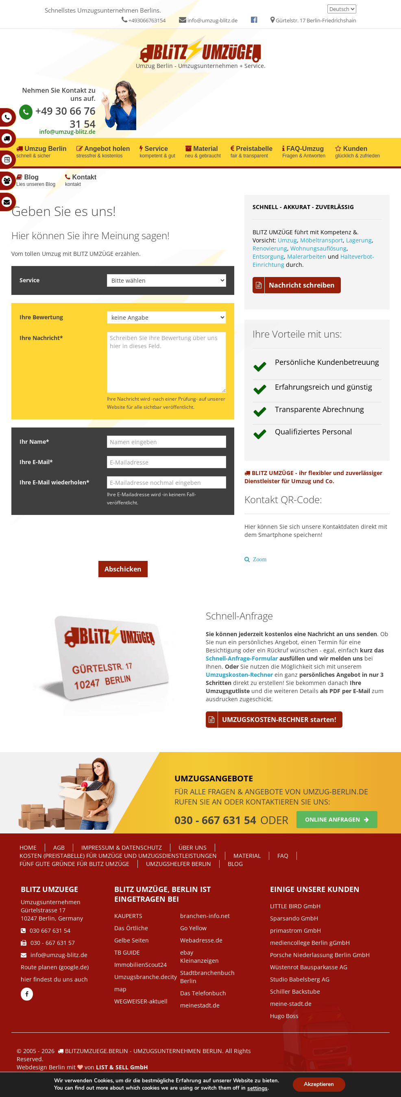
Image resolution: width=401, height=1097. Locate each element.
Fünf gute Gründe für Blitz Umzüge (74, 864)
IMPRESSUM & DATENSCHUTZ (121, 847)
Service (157, 152)
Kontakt (80, 181)
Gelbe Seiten (131, 940)
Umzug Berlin (41, 152)
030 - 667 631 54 (215, 820)
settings (256, 1088)
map (120, 989)
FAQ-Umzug (303, 152)
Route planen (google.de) (55, 967)
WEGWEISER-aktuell (141, 1001)
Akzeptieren (318, 1084)
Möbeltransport (321, 240)
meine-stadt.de (291, 1004)
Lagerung (359, 240)
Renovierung (270, 248)
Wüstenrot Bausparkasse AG (308, 967)
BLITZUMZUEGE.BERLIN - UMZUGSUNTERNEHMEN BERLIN (143, 1051)
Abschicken (123, 569)
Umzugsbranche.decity (145, 977)
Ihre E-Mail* (36, 462)
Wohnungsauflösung (318, 248)
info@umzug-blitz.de (208, 20)
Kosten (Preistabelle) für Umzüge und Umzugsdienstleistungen (118, 855)
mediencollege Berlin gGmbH (310, 943)
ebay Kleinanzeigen (199, 956)
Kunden (357, 152)
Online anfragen (337, 819)
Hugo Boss (284, 1016)
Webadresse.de (201, 940)
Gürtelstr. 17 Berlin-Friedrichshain (313, 20)
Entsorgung (268, 256)
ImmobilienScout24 (140, 964)
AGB (59, 847)
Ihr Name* (34, 441)
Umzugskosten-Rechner (239, 674)
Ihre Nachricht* (41, 338)
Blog (35, 181)
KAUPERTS (128, 916)
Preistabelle (251, 152)
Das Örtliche (131, 928)
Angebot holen (103, 152)
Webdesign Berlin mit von (82, 1067)
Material (203, 152)
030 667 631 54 (45, 930)
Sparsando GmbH (294, 918)
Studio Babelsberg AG (299, 979)
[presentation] (129, 539)
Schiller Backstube (295, 991)
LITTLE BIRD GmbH (295, 906)
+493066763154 (144, 20)
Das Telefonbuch (203, 993)
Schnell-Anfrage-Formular (242, 658)
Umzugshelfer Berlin (178, 864)
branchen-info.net (205, 916)
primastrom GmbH (295, 930)
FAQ (282, 855)
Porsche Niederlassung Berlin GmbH (320, 955)
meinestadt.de (200, 1005)
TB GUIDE (127, 952)
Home (28, 847)
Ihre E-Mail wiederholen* (54, 482)
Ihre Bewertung (41, 317)
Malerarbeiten (306, 256)
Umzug (287, 240)
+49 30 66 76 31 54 (57, 117)
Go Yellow (193, 928)
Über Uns (193, 847)
